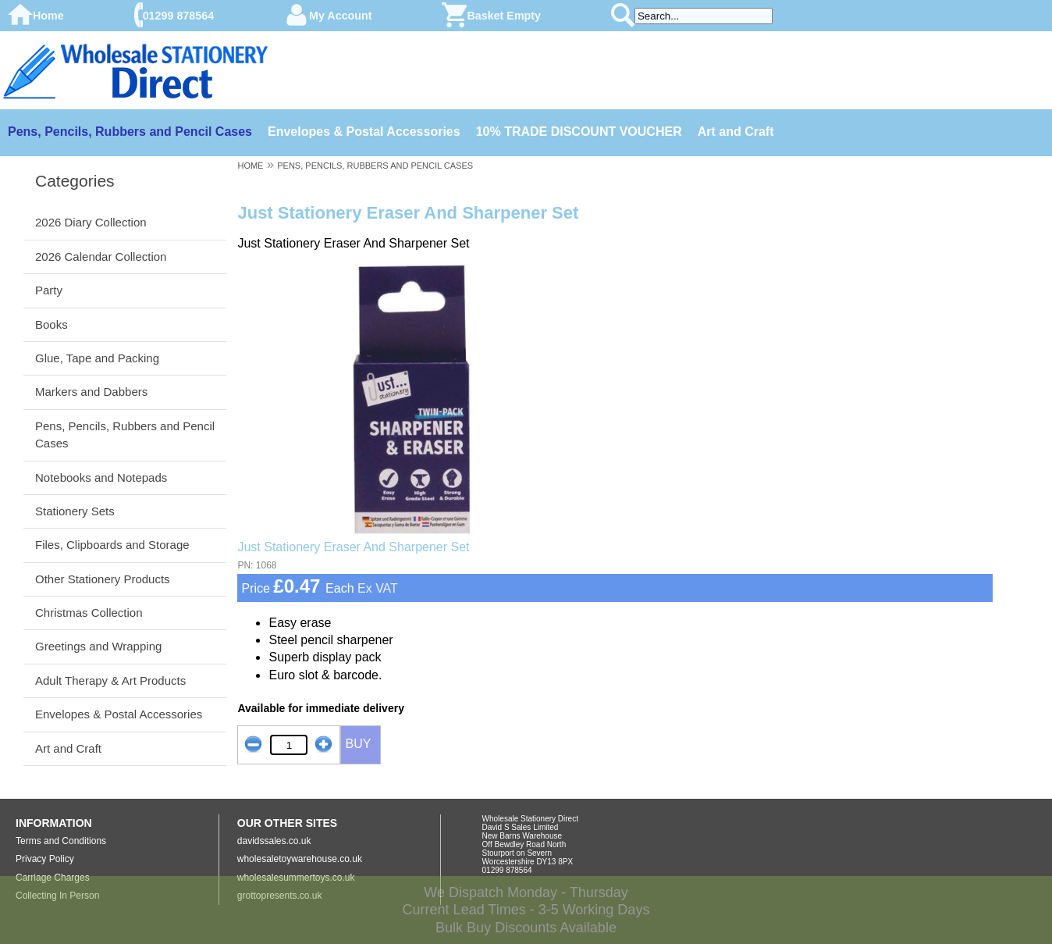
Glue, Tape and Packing (97, 358)
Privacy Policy (45, 858)
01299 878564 (178, 15)
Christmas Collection (89, 612)
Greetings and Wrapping (98, 646)
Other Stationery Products (102, 579)
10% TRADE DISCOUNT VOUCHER (579, 131)
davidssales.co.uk (274, 840)
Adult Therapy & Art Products (110, 680)
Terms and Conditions (61, 840)
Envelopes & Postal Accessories (364, 131)
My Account (340, 15)
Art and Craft (736, 131)
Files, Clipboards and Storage (112, 544)
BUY (358, 743)
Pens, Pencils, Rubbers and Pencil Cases (130, 131)
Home (48, 15)
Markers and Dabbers (91, 391)
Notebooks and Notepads (101, 477)
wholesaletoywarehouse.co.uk (299, 858)
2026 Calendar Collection (100, 256)
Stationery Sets (75, 511)
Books (51, 324)
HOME (250, 165)
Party (48, 290)
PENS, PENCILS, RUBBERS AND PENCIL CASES (375, 165)
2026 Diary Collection (91, 222)
